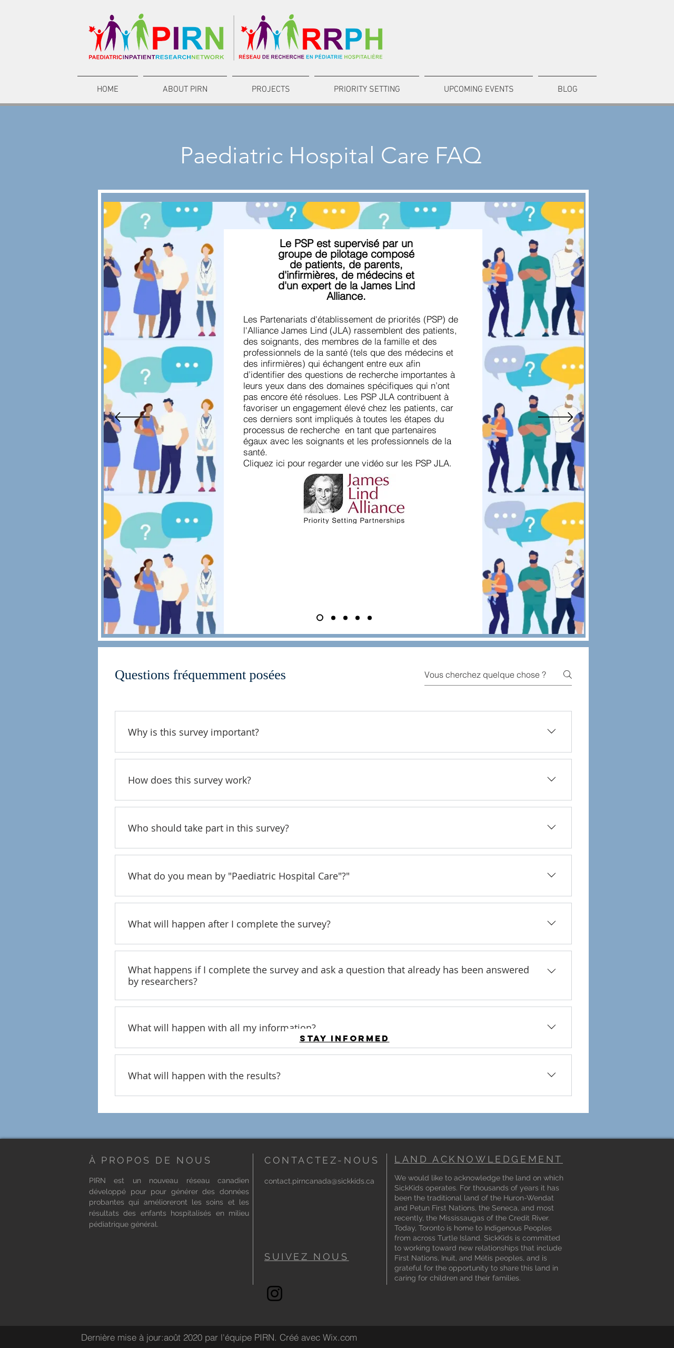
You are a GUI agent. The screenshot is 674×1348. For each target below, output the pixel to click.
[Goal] (345, 618)
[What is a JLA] (319, 617)
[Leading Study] (370, 618)
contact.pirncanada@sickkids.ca (319, 1181)
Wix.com (340, 1337)
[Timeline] (357, 618)
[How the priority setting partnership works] (333, 618)
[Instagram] (274, 1293)
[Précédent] (132, 418)
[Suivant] (555, 418)
